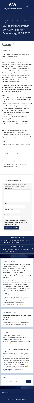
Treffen (5, 23)
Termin (27, 21)
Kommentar (8, 188)
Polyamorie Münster (19, 399)
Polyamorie (20, 21)
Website (6, 215)
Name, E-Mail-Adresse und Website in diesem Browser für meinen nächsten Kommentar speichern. (16, 222)
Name (6, 203)
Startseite (6, 21)
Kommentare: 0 (7, 44)
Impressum (5, 392)
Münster (13, 21)
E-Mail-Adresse (9, 209)
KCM (23, 324)
